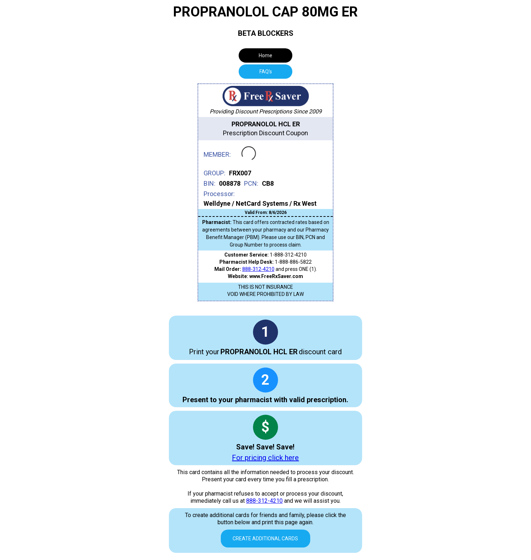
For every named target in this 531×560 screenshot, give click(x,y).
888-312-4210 (258, 269)
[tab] (265, 71)
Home (265, 55)
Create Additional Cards (265, 538)
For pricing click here (265, 457)
